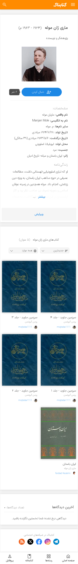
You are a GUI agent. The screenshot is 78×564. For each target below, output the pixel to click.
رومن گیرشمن (70, 321)
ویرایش (39, 214)
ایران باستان (69, 464)
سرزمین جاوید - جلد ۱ (63, 391)
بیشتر (41, 196)
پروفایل (10, 558)
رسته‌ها (48, 558)
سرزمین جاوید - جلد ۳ (24, 317)
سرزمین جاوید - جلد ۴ (63, 317)
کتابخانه (29, 558)
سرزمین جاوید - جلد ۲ (24, 391)
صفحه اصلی (68, 558)
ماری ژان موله (70, 468)
